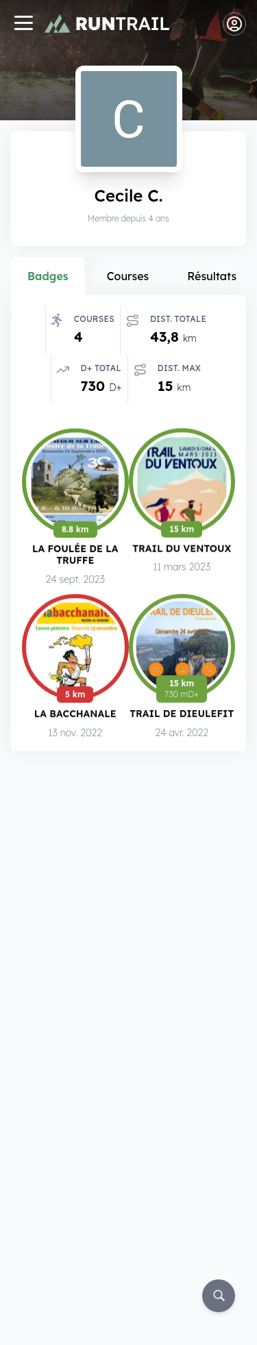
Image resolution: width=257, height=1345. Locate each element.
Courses (128, 276)
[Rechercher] (218, 1295)
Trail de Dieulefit (182, 714)
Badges (48, 276)
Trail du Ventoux (181, 548)
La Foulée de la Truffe (75, 554)
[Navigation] (23, 24)
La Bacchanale (75, 714)
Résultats (211, 276)
